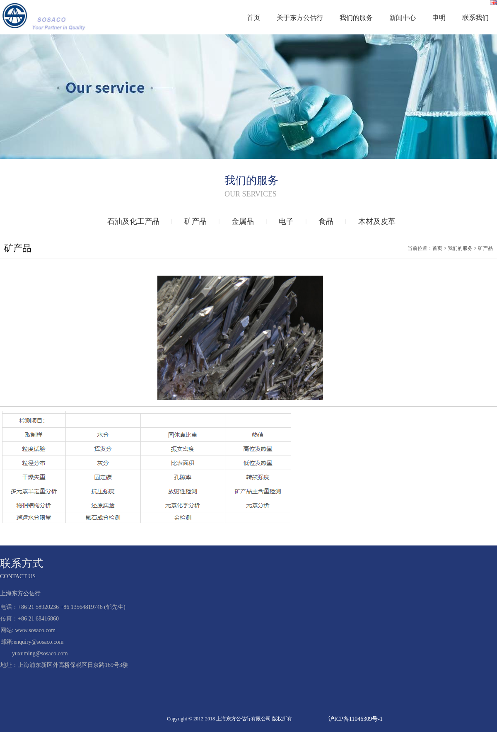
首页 (253, 17)
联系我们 (475, 17)
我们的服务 (356, 17)
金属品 (243, 221)
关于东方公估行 (300, 17)
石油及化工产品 (133, 221)
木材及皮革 (377, 221)
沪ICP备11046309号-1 (355, 719)
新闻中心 (402, 17)
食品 (325, 221)
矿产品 (195, 221)
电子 (286, 221)
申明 (439, 17)
